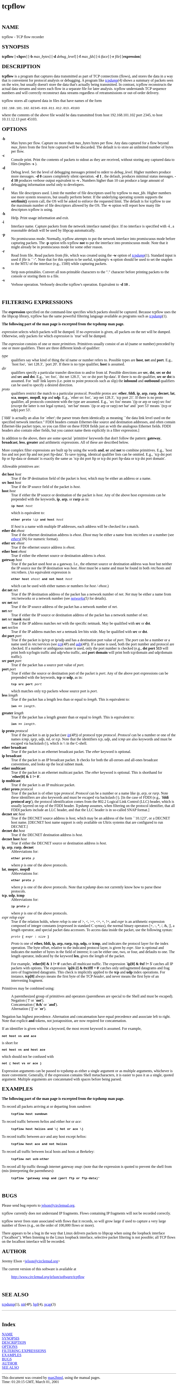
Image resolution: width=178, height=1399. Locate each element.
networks (77, 601)
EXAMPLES (11, 1368)
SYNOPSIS (10, 1351)
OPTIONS (10, 1360)
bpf (35, 1317)
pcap (47, 1317)
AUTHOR (9, 1376)
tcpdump (111, 80)
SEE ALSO (10, 1381)
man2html (55, 1391)
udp (78, 647)
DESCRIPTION (14, 1356)
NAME (7, 1347)
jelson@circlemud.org (57, 1219)
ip (68, 740)
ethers (15, 541)
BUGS (7, 1372)
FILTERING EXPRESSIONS (24, 1364)
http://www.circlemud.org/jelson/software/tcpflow (47, 1290)
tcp (60, 647)
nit (23, 1317)
